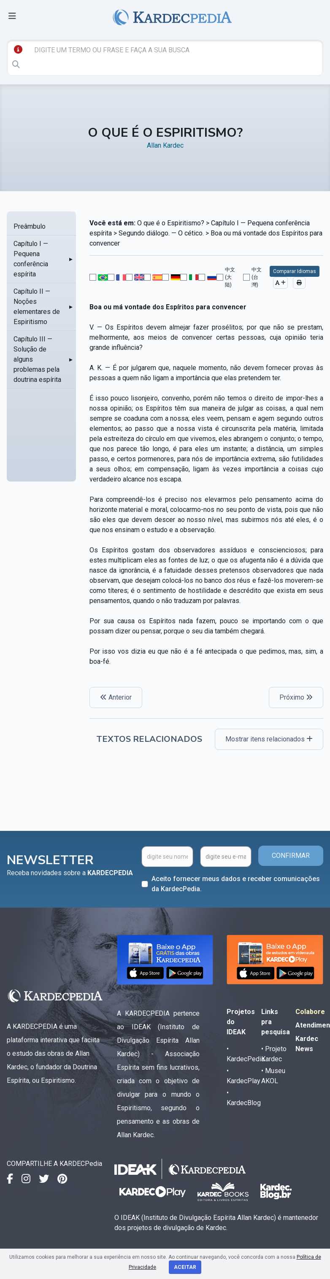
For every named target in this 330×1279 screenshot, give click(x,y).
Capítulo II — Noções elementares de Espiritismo (37, 306)
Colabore (310, 1012)
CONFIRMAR (291, 856)
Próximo (296, 697)
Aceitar (185, 1267)
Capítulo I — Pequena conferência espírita (31, 259)
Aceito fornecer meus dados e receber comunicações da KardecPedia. (235, 884)
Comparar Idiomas (294, 271)
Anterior (116, 697)
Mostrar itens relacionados (269, 739)
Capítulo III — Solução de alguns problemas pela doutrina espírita (37, 359)
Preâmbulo (30, 226)
